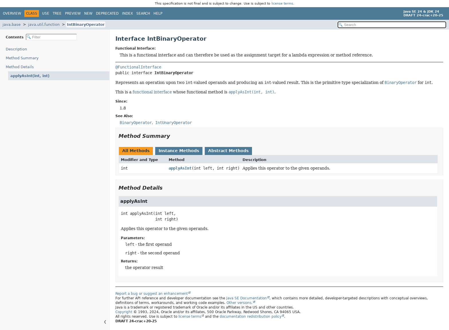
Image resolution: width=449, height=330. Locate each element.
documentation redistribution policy (250, 317)
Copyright (123, 312)
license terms (282, 3)
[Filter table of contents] (51, 37)
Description (17, 49)
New (88, 13)
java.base (12, 24)
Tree (57, 13)
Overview (12, 13)
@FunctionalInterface (138, 67)
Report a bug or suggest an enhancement (151, 294)
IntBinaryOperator (86, 24)
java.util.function (44, 24)
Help (157, 13)
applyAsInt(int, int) (27, 76)
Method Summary (22, 58)
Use (45, 13)
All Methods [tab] (135, 150)
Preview (73, 13)
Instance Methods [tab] (179, 150)
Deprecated (107, 13)
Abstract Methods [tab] (228, 150)
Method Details (20, 67)
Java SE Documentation (246, 298)
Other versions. (240, 303)
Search (143, 13)
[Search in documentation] (392, 24)
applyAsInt (180, 168)
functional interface (152, 92)
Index (127, 13)
